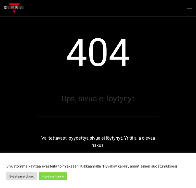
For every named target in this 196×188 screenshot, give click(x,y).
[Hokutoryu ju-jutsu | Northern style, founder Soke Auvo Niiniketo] (14, 7)
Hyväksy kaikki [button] (53, 176)
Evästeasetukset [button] (21, 176)
